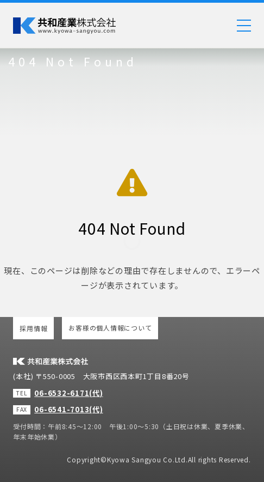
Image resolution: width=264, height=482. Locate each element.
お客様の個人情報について (110, 327)
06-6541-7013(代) (68, 409)
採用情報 (33, 328)
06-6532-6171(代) (68, 393)
